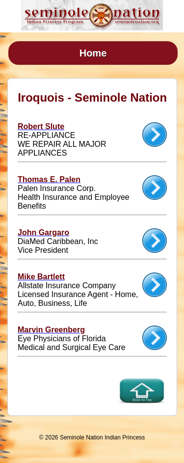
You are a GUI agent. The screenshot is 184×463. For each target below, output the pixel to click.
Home (93, 53)
